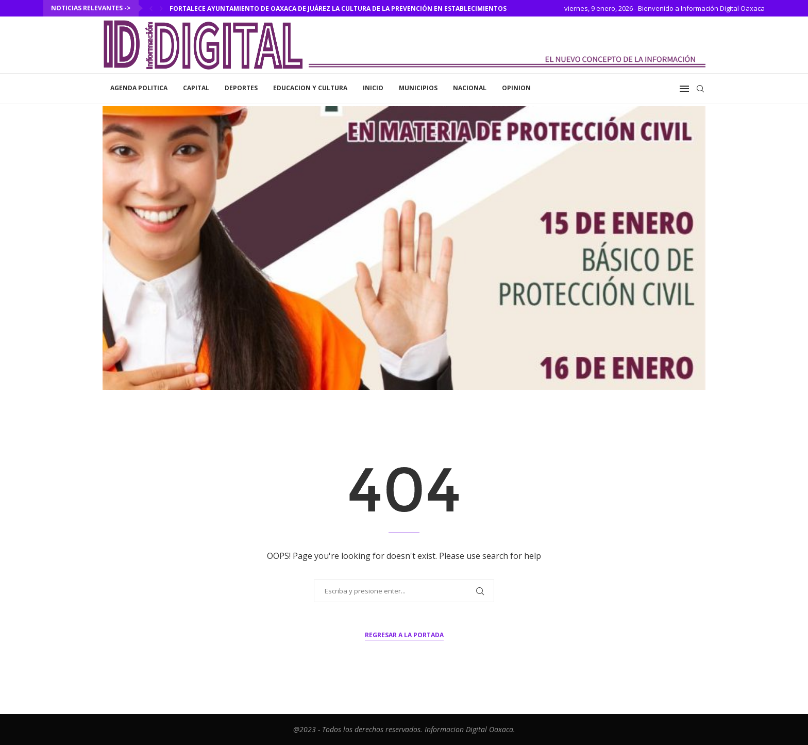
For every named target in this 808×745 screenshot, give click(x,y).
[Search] (700, 89)
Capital (196, 88)
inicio (373, 88)
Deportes (241, 88)
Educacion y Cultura (310, 88)
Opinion (516, 88)
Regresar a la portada (404, 635)
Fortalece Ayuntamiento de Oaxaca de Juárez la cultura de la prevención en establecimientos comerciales (361, 8)
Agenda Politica (138, 88)
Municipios (418, 88)
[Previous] (151, 8)
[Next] (161, 8)
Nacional (469, 88)
